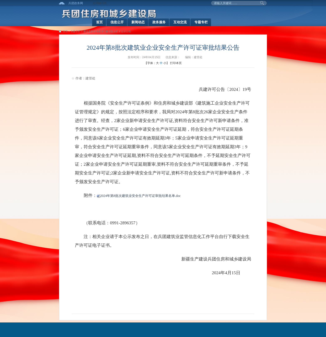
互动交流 (180, 22)
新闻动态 (138, 22)
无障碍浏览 (99, 3)
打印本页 (176, 63)
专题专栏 (201, 22)
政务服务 (159, 22)
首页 (99, 22)
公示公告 (126, 31)
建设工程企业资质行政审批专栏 (100, 31)
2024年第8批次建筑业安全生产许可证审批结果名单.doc (139, 196)
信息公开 (117, 22)
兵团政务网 (75, 3)
